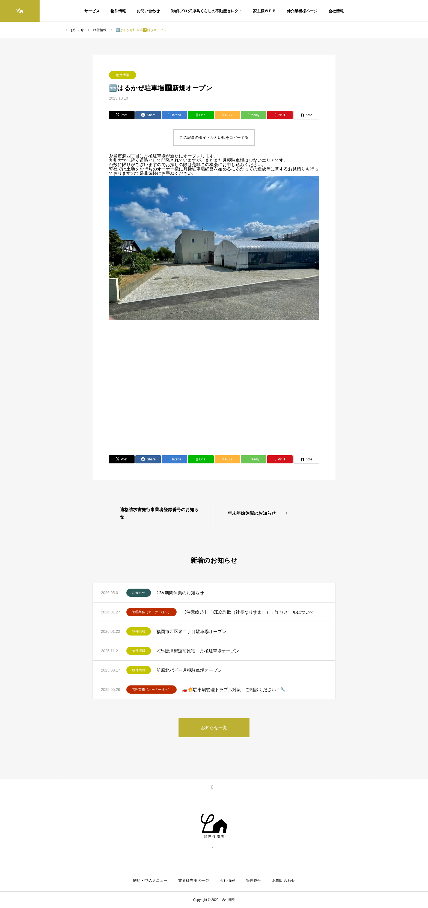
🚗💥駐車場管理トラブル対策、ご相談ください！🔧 (234, 689)
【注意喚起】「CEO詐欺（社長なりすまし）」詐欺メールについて (248, 612)
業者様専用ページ (193, 880)
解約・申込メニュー (150, 880)
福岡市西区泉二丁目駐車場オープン (191, 631)
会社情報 (336, 11)
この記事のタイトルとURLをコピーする (214, 137)
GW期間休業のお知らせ (180, 592)
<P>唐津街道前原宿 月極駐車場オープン (197, 651)
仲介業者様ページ (302, 11)
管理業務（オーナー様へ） (151, 612)
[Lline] (201, 115)
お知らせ (138, 593)
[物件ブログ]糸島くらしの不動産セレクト (206, 11)
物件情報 (118, 11)
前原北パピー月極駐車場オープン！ (191, 670)
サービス (92, 11)
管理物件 (253, 880)
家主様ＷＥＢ (264, 11)
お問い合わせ (148, 11)
